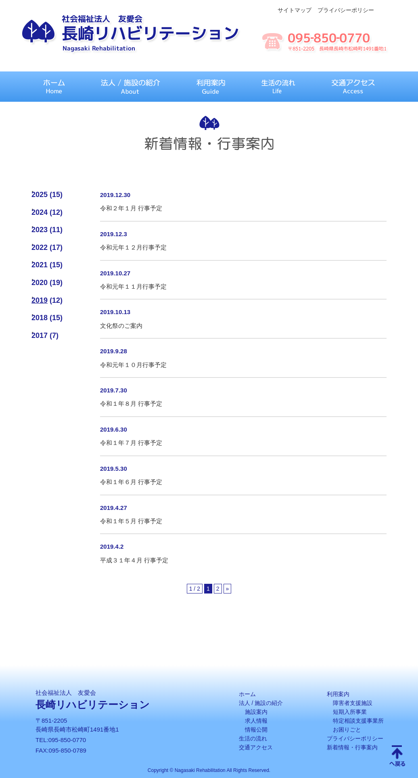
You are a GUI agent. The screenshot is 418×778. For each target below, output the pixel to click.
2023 (39, 230)
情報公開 (256, 729)
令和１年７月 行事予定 (131, 442)
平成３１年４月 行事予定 (134, 560)
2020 (39, 283)
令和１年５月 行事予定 (131, 521)
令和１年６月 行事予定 (131, 481)
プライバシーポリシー (346, 10)
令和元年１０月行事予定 (133, 364)
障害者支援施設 (352, 703)
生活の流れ (253, 738)
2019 (39, 300)
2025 (39, 195)
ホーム (247, 694)
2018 (39, 318)
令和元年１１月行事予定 (133, 286)
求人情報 (256, 720)
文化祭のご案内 (121, 325)
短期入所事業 (350, 712)
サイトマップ (294, 10)
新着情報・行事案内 (352, 747)
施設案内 (256, 712)
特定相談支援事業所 (358, 720)
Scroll (397, 756)
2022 (39, 247)
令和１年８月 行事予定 (131, 403)
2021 (39, 265)
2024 (39, 212)
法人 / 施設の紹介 (261, 703)
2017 (39, 335)
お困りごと (347, 729)
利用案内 (338, 694)
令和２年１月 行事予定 (131, 208)
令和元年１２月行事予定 (133, 247)
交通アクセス (256, 747)
